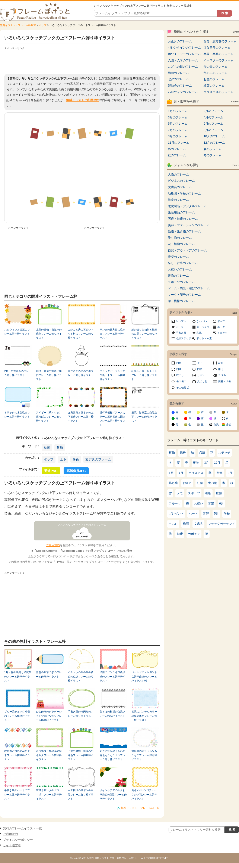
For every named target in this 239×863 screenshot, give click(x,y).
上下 (63, 459)
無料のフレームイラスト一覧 (22, 828)
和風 (199, 332)
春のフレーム (177, 149)
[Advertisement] (82, 61)
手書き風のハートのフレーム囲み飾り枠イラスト (17, 794)
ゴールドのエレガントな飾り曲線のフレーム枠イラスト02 (144, 676)
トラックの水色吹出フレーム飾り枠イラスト (17, 414)
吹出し (180, 375)
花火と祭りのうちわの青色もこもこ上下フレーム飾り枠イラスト (112, 755)
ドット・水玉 (204, 338)
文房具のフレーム (98, 459)
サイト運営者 (12, 845)
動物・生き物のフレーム (184, 231)
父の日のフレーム (215, 73)
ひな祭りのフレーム (217, 47)
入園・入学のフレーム (183, 60)
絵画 (47, 448)
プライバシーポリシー (18, 839)
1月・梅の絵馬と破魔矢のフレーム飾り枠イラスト (17, 676)
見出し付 (202, 381)
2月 (230, 473)
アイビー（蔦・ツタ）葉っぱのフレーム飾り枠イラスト (49, 416)
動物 (196, 462)
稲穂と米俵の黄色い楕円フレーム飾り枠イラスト (49, 375)
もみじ (173, 523)
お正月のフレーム (180, 41)
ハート (193, 513)
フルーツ (175, 503)
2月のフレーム (213, 111)
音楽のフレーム (178, 256)
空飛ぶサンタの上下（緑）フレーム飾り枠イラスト (49, 794)
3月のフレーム (178, 117)
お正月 (187, 483)
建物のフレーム (178, 275)
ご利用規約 (53, 545)
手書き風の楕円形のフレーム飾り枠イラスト (80, 713)
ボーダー (222, 327)
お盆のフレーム (214, 79)
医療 (219, 493)
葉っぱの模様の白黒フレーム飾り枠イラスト (112, 713)
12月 (217, 462)
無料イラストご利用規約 (82, 100)
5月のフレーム (178, 123)
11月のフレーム (178, 142)
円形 (199, 369)
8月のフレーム (213, 130)
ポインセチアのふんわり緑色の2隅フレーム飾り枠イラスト (113, 794)
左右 (220, 362)
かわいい (202, 321)
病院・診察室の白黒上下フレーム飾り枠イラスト (144, 416)
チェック (222, 332)
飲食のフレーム (178, 199)
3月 (206, 462)
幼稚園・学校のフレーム (184, 193)
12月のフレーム (214, 142)
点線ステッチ (183, 338)
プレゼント (176, 513)
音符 (206, 513)
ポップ (43, 25)
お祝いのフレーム (180, 269)
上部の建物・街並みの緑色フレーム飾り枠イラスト (49, 333)
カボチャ (194, 534)
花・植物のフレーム (181, 244)
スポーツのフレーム (181, 282)
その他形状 (182, 387)
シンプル (181, 321)
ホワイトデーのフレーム (184, 54)
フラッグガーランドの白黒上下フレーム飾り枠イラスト (112, 375)
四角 (178, 362)
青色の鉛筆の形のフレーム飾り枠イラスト (49, 674)
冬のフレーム (213, 155)
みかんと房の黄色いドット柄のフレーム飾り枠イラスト (80, 333)
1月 (171, 473)
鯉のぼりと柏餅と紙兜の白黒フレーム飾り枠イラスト (144, 333)
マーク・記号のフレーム (184, 294)
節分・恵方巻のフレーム (220, 41)
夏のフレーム (213, 149)
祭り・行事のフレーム (183, 263)
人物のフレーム (178, 174)
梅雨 (186, 523)
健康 (180, 534)
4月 (181, 473)
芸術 (60, 448)
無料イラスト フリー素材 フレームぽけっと (118, 858)
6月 (221, 503)
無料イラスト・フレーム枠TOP (18, 25)
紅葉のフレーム (214, 85)
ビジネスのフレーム (181, 180)
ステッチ (224, 452)
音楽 (211, 503)
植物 (172, 452)
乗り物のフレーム (180, 237)
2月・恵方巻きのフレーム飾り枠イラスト (17, 373)
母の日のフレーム (215, 66)
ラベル (222, 375)
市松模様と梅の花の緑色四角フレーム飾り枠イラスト (49, 755)
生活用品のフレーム (181, 212)
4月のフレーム (213, 117)
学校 (227, 513)
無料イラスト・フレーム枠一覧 (140, 808)
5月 (216, 513)
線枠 (183, 452)
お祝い (198, 503)
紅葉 (200, 483)
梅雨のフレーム (178, 73)
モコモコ (181, 381)
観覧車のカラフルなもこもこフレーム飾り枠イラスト (144, 755)
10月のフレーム (214, 136)
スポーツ (194, 493)
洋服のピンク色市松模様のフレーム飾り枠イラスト (112, 676)
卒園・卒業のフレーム (218, 54)
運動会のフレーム (180, 85)
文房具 (198, 523)
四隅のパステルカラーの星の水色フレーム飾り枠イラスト (144, 715)
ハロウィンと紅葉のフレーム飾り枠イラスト (17, 331)
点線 (202, 452)
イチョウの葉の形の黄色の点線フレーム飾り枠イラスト (80, 676)
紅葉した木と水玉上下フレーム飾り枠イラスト (144, 375)
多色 (76, 459)
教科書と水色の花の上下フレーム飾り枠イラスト (17, 755)
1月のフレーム (178, 111)
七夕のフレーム (178, 79)
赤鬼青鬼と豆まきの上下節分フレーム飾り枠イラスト (80, 416)
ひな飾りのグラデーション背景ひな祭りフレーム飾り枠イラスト (49, 715)
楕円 (220, 369)
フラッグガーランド (221, 523)
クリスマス (195, 473)
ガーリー (181, 327)
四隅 (178, 369)
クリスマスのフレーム (218, 92)
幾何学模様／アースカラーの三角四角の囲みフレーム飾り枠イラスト (112, 418)
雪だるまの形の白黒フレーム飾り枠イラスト (80, 373)
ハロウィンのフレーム (183, 92)
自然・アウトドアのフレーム (187, 250)
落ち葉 (173, 483)
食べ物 (212, 483)
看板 (208, 493)
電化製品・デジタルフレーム (187, 206)
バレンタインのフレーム (184, 47)
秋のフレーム (177, 155)
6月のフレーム (213, 123)
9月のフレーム (178, 136)
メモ (180, 493)
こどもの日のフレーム (183, 66)
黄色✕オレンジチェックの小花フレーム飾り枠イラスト (144, 794)
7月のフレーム (178, 130)
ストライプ (203, 327)
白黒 (216, 424)
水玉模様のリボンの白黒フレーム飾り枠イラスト (80, 794)
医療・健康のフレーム (183, 218)
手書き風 (181, 332)
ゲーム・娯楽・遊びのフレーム (189, 288)
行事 (220, 473)
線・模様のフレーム (181, 301)
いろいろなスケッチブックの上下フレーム (82, 524)
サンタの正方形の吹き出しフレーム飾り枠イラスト (112, 333)
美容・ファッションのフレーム (189, 225)
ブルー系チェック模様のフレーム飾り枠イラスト (17, 715)
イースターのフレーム (218, 60)
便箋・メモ (224, 381)
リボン (201, 375)
